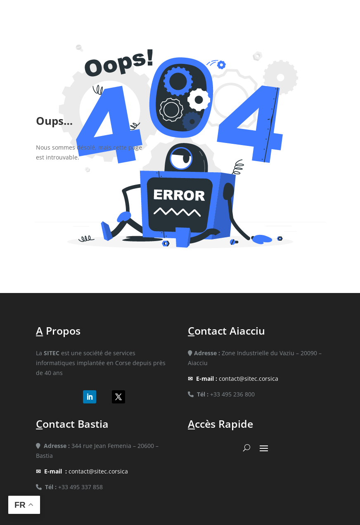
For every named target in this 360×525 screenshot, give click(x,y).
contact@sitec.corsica (237, 378)
